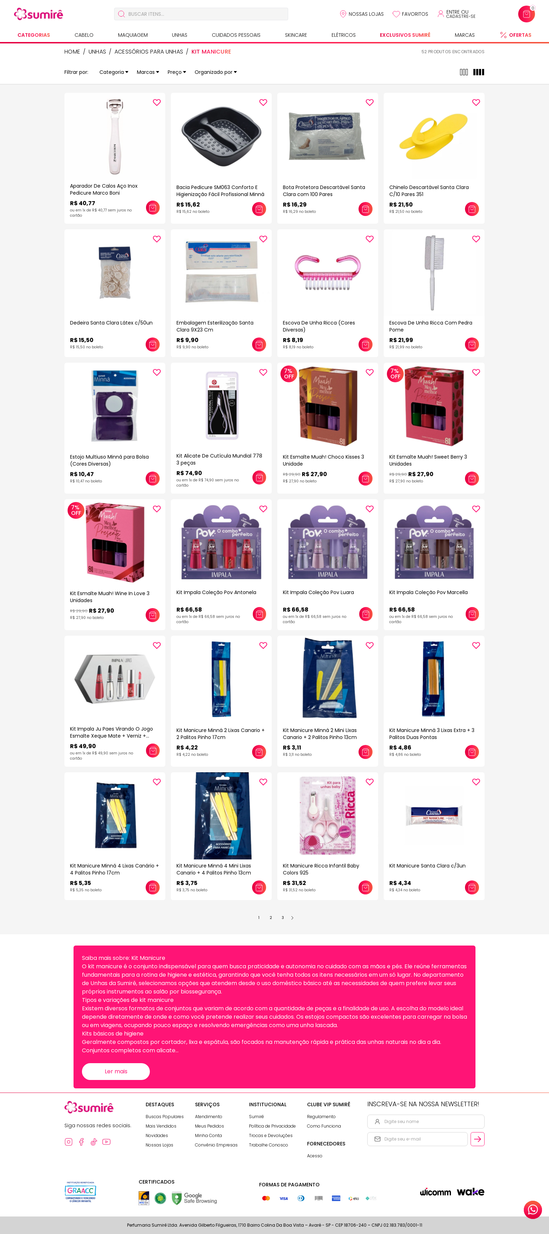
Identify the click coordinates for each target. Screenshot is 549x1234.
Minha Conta (208, 1135)
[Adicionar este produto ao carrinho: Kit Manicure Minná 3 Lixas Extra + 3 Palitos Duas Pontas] (472, 752)
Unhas (179, 35)
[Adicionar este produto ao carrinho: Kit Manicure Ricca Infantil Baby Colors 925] (366, 887)
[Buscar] (121, 14)
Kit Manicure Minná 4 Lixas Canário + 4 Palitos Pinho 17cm (114, 869)
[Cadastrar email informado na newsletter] (478, 1139)
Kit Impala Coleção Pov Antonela (216, 592)
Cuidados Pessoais (236, 35)
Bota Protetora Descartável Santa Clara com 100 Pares (324, 191)
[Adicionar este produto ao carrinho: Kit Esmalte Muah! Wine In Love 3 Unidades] (153, 615)
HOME (72, 52)
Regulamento (321, 1117)
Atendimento (208, 1117)
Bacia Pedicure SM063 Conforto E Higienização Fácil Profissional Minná (220, 191)
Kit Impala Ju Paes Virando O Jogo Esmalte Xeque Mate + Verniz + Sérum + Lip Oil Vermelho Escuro (111, 735)
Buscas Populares (165, 1117)
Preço (177, 72)
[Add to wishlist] (157, 102)
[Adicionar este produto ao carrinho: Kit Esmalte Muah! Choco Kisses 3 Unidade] (366, 479)
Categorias (34, 35)
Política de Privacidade (272, 1126)
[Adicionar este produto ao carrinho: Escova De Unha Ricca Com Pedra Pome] (472, 344)
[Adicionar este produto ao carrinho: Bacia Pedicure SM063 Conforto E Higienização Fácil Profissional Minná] (259, 209)
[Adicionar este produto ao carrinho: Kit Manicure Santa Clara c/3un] (472, 887)
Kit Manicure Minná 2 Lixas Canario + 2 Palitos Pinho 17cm (220, 734)
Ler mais (116, 1071)
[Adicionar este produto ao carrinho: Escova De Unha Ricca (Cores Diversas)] (366, 344)
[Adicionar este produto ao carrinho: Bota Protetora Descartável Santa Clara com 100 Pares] (366, 209)
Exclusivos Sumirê (405, 35)
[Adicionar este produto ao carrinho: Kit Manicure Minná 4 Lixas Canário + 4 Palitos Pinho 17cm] (153, 887)
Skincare (296, 35)
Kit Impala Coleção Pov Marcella (428, 592)
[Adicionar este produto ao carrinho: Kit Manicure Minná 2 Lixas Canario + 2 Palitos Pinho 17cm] (259, 752)
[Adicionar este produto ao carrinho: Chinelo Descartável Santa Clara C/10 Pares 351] (472, 209)
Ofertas (520, 35)
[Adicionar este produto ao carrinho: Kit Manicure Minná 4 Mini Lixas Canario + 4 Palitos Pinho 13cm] (259, 887)
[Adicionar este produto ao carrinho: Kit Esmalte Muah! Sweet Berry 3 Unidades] (472, 479)
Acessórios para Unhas (148, 52)
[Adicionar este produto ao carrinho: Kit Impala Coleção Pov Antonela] (259, 614)
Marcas (465, 35)
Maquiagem (133, 35)
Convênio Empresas (216, 1145)
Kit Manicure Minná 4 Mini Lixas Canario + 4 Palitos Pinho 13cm (213, 869)
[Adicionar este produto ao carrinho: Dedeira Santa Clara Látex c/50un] (153, 344)
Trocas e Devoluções (271, 1135)
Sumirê (256, 1117)
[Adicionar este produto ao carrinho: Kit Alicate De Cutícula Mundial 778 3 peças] (259, 477)
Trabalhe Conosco (268, 1145)
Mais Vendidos (161, 1126)
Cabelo (84, 35)
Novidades (157, 1135)
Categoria (113, 72)
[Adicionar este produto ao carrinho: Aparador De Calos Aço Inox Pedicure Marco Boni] (153, 208)
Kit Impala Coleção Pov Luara (318, 592)
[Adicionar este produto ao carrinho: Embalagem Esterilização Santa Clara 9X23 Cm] (259, 344)
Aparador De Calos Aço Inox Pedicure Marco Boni (104, 189)
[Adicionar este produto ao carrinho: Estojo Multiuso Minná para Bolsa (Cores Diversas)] (153, 479)
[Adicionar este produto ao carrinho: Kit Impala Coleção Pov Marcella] (472, 614)
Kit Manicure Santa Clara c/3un (427, 865)
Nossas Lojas (366, 14)
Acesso (314, 1156)
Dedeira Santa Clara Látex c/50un (111, 322)
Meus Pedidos (209, 1126)
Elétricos (344, 35)
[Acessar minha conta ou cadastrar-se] (456, 14)
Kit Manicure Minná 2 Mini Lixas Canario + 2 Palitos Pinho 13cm (320, 734)
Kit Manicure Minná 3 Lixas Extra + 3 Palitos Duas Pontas (431, 734)
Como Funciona (324, 1126)
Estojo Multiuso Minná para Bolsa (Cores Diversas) (109, 460)
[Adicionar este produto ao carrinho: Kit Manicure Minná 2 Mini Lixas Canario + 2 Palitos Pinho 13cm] (366, 752)
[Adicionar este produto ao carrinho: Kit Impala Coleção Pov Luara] (366, 614)
